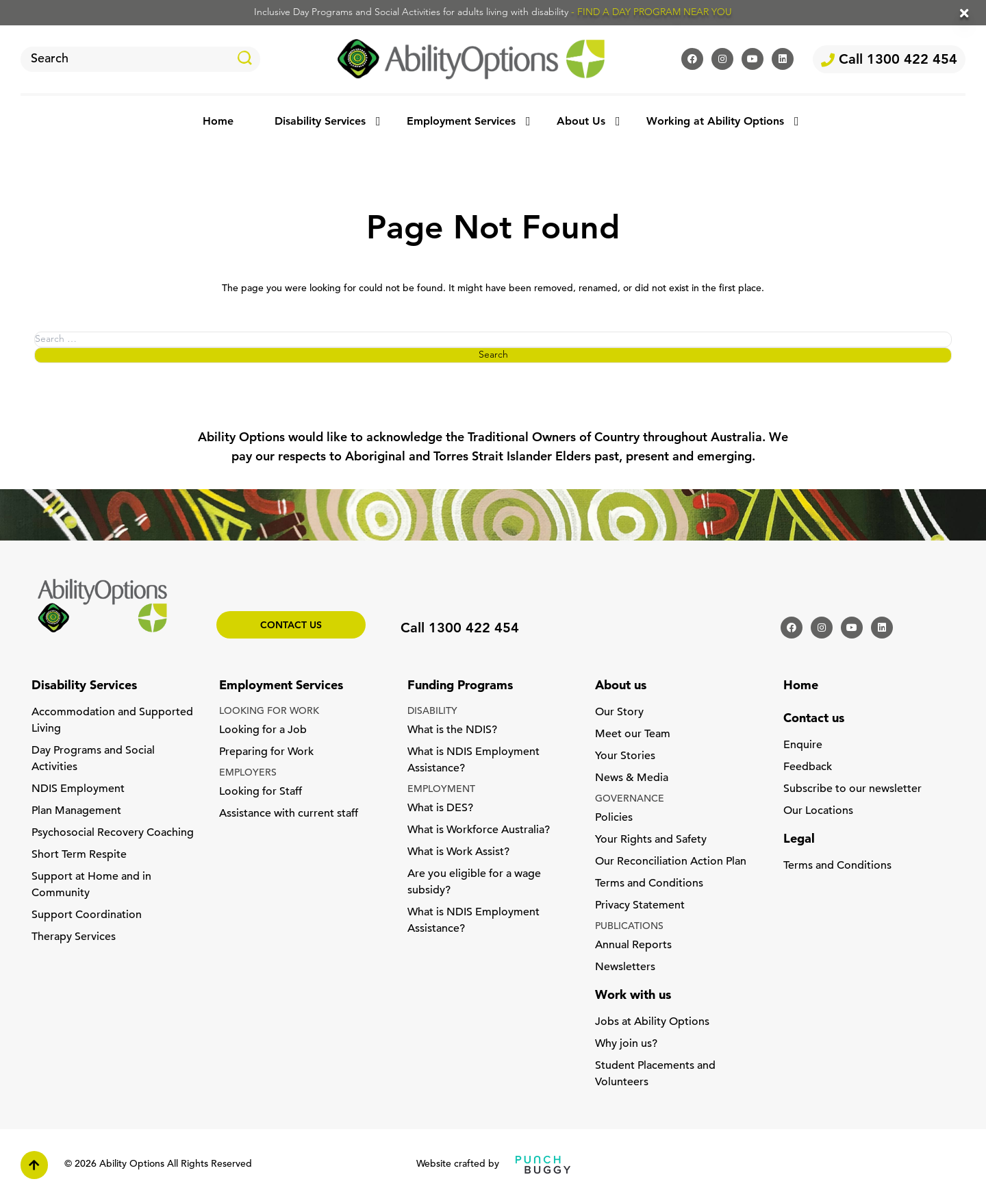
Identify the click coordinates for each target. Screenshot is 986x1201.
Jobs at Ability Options (652, 1022)
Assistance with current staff (288, 813)
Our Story (619, 712)
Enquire (802, 745)
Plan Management (76, 811)
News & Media (631, 778)
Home (218, 121)
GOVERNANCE (629, 799)
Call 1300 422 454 (889, 60)
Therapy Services (73, 937)
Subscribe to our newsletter (852, 789)
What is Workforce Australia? (478, 830)
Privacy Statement (640, 905)
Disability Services (320, 121)
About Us (581, 121)
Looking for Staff (260, 792)
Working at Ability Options (715, 121)
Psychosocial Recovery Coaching (112, 833)
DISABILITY (432, 711)
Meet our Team (632, 734)
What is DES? (440, 808)
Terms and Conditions (649, 883)
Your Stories (625, 756)
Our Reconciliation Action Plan (670, 861)
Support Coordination (86, 915)
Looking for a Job (263, 730)
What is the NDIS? (452, 730)
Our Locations (818, 811)
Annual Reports (633, 945)
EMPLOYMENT (441, 789)
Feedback (807, 767)
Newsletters (625, 967)
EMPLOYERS (248, 773)
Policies (614, 818)
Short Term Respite (79, 855)
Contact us (291, 626)
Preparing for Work (266, 752)
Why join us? (626, 1044)
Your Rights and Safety (651, 839)
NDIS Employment (78, 789)
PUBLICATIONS (629, 926)
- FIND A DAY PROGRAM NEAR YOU (651, 13)
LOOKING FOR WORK (269, 711)
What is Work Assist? (458, 852)
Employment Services (461, 121)
